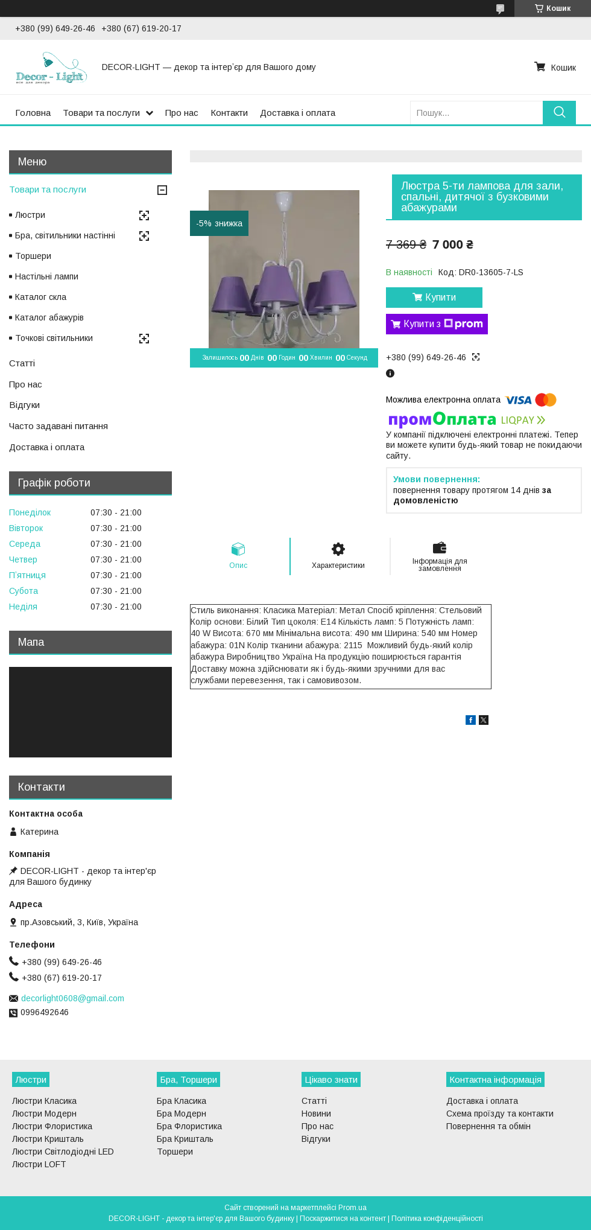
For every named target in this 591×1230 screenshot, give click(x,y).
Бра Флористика (189, 1126)
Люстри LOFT (39, 1164)
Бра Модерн (181, 1113)
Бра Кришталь (185, 1139)
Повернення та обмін (488, 1126)
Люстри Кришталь (48, 1139)
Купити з (443, 324)
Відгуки (24, 405)
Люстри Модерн (44, 1113)
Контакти (229, 112)
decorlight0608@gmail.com (72, 998)
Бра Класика (181, 1101)
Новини (316, 1113)
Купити (440, 297)
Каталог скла (40, 297)
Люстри (30, 215)
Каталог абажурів (49, 317)
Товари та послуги (101, 112)
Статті (22, 363)
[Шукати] (559, 112)
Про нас (181, 112)
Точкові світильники (54, 338)
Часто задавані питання (58, 426)
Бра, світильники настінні (65, 235)
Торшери (33, 256)
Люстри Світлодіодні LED (63, 1151)
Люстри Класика (44, 1101)
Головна (33, 112)
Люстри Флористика (52, 1126)
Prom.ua (352, 1207)
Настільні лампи (46, 276)
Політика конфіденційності (437, 1218)
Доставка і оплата (297, 112)
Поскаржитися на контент (343, 1218)
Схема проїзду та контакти (500, 1113)
